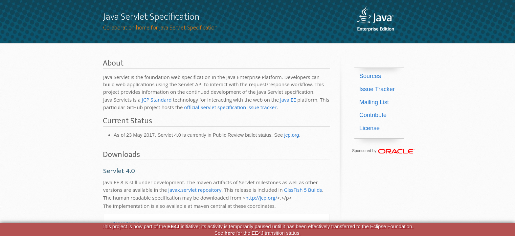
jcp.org (291, 135)
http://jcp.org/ (261, 197)
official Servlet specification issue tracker (230, 107)
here (230, 233)
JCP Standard (156, 99)
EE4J (173, 226)
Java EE (288, 99)
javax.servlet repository (194, 190)
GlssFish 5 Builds (303, 190)
